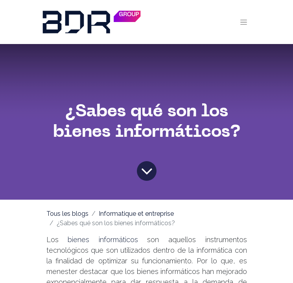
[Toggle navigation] (243, 22)
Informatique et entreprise (136, 213)
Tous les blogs (67, 213)
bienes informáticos (103, 239)
